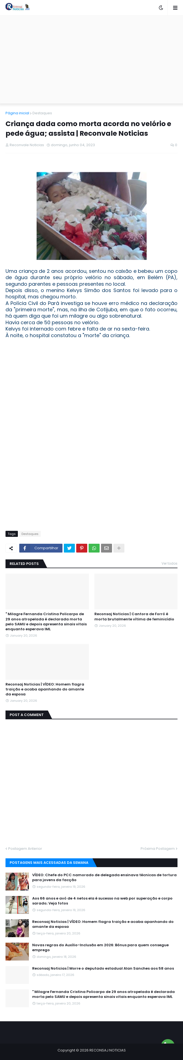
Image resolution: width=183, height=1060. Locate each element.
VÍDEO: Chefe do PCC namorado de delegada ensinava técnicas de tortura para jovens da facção (104, 878)
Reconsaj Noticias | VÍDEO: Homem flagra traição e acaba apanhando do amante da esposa (45, 689)
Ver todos (169, 563)
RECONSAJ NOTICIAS (107, 1050)
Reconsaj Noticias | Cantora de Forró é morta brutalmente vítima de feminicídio (134, 616)
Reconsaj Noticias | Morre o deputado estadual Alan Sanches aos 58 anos (103, 968)
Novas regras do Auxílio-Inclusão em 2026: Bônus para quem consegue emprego (100, 948)
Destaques (42, 113)
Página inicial (17, 113)
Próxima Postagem (158, 848)
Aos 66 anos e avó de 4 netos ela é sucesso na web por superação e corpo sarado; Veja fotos (102, 901)
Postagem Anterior (25, 848)
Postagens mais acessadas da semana (49, 862)
